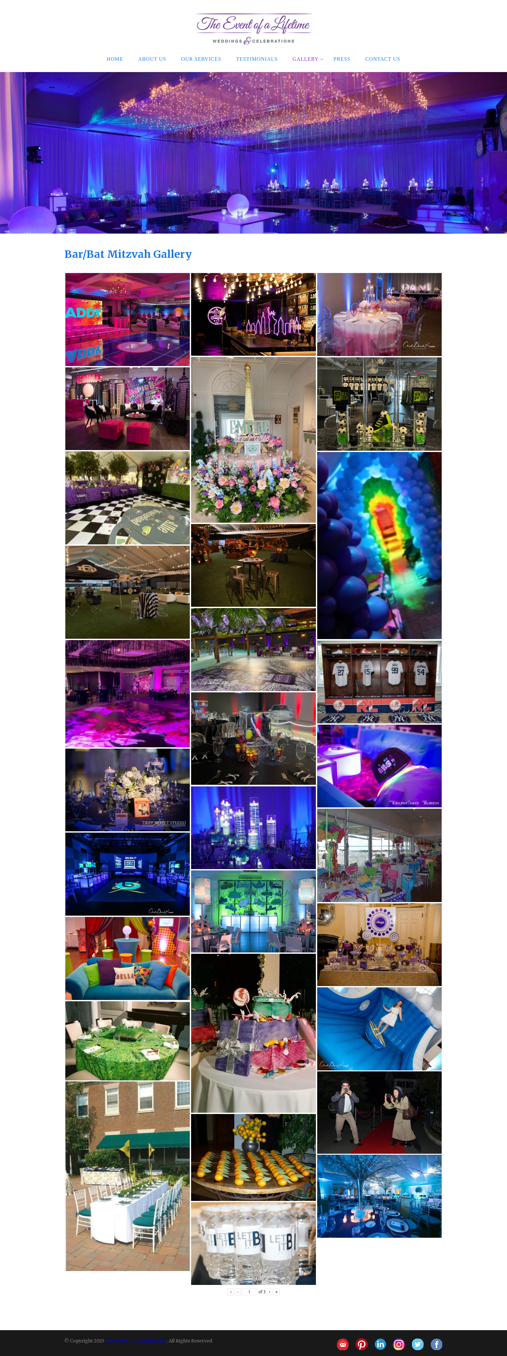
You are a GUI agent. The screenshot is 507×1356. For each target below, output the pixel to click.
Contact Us (382, 58)
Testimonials (256, 58)
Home (115, 58)
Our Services (201, 58)
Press (342, 58)
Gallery (308, 58)
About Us (152, 58)
